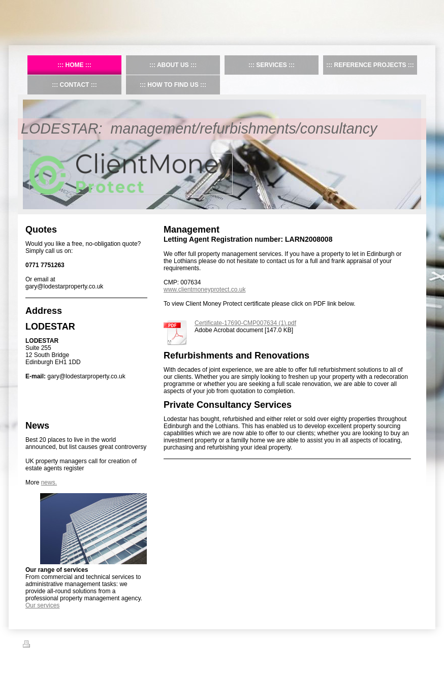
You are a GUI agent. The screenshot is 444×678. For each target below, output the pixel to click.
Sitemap (60, 645)
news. (49, 482)
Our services (42, 605)
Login (414, 644)
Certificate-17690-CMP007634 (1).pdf (245, 323)
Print (35, 645)
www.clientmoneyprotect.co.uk (204, 289)
